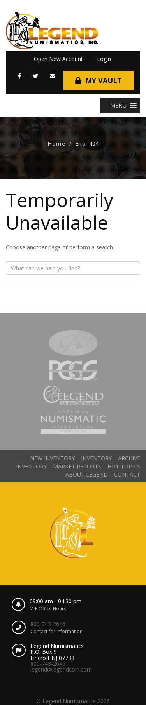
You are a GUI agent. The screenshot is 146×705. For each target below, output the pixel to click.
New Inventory (52, 458)
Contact (127, 474)
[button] (118, 105)
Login (104, 59)
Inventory (96, 458)
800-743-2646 (47, 624)
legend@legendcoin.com (61, 669)
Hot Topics (123, 466)
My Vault (103, 80)
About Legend (86, 474)
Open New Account (58, 59)
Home (56, 143)
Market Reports (77, 466)
